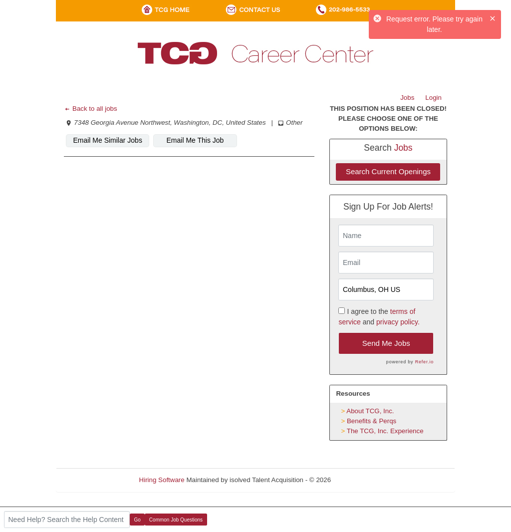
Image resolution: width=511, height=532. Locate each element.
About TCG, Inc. (370, 411)
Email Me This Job (195, 140)
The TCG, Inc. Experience (385, 431)
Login (433, 97)
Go (137, 520)
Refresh (360, 480)
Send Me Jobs (386, 343)
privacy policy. (398, 322)
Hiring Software (162, 480)
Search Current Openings (388, 171)
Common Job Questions (176, 520)
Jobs (407, 97)
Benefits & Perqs (371, 421)
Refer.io (424, 361)
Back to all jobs (90, 108)
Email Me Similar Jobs (107, 140)
